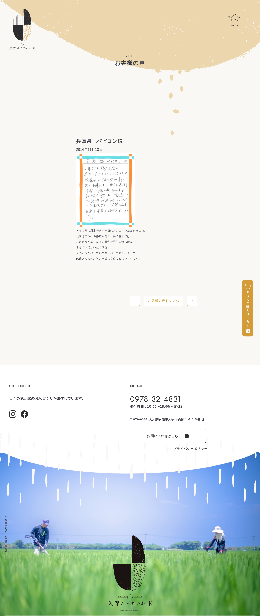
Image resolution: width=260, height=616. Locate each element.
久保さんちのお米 (22, 30)
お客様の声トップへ (163, 300)
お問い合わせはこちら (168, 436)
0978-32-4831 (156, 399)
